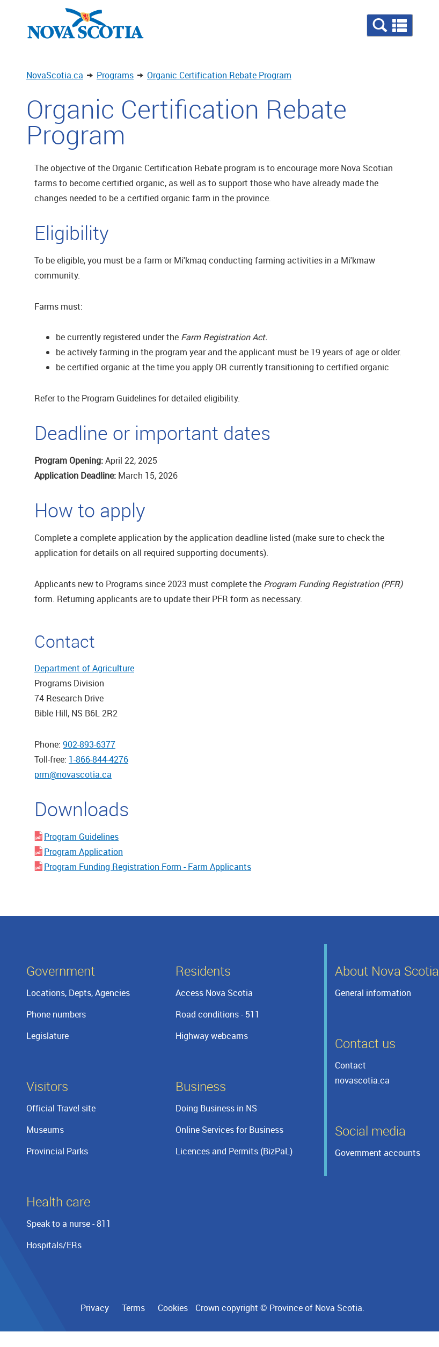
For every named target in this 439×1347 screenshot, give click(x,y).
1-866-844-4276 (98, 759)
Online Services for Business (229, 1130)
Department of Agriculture (84, 668)
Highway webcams (211, 1036)
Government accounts (377, 1153)
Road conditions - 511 (217, 1014)
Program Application (83, 852)
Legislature (47, 1036)
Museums (45, 1130)
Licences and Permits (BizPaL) (233, 1151)
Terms (133, 1308)
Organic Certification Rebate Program (219, 75)
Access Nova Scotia (214, 993)
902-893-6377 (89, 744)
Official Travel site (61, 1108)
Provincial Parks (57, 1151)
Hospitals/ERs (54, 1245)
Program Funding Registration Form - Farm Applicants (147, 867)
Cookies (173, 1308)
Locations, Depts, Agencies (78, 993)
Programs (115, 75)
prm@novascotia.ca (73, 774)
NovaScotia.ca (54, 75)
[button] (390, 25)
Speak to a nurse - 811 (68, 1223)
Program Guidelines (81, 837)
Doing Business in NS (216, 1108)
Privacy (95, 1308)
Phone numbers (56, 1014)
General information (373, 993)
